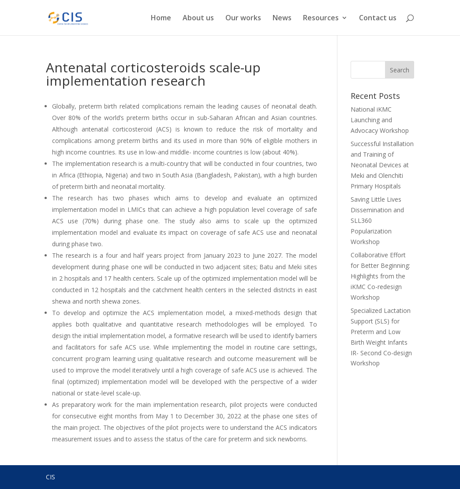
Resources (321, 19)
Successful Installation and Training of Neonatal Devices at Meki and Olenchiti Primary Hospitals (382, 164)
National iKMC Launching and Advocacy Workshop (380, 120)
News (282, 19)
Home (161, 19)
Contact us (377, 19)
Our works (243, 19)
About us (198, 19)
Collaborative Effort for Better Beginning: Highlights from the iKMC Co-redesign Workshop (380, 276)
